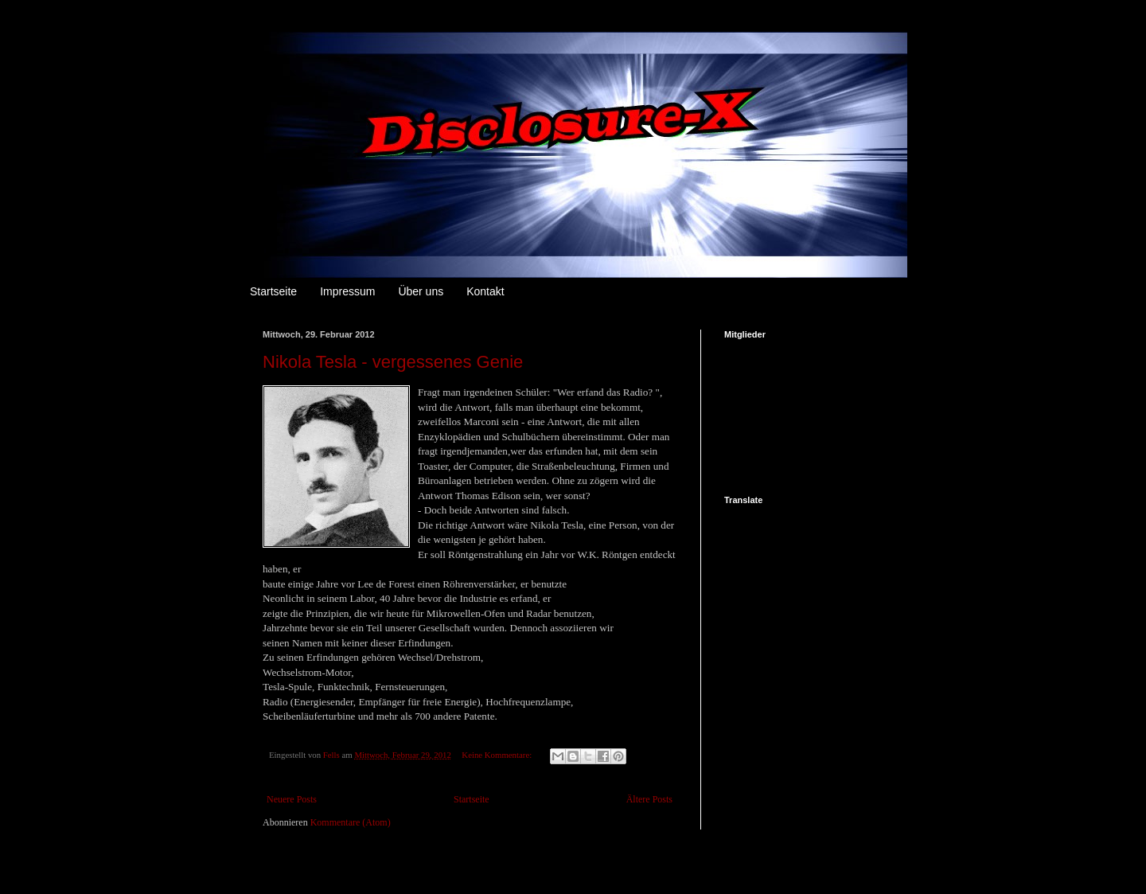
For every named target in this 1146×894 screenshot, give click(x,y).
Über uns (420, 291)
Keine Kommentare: (498, 754)
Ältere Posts (649, 799)
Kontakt (485, 291)
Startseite (273, 291)
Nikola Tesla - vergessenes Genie (393, 362)
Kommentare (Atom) (350, 822)
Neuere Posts (292, 799)
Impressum (347, 291)
